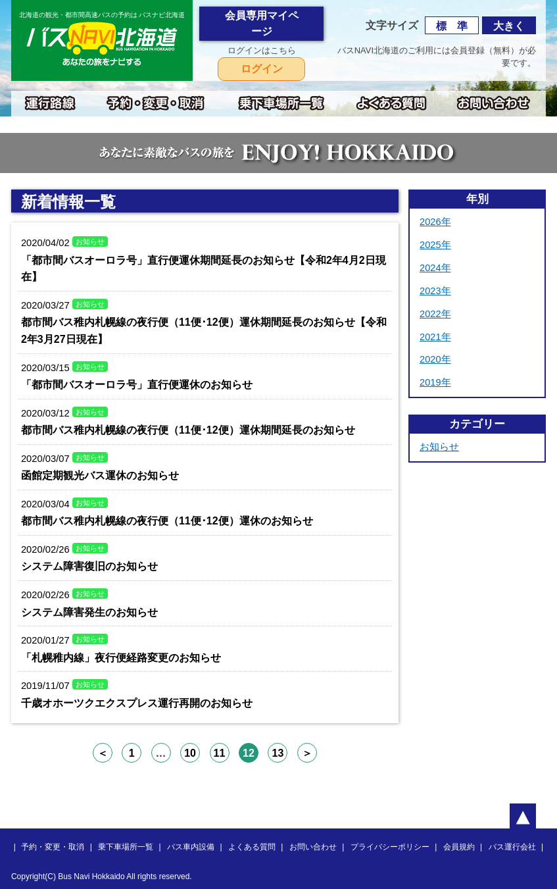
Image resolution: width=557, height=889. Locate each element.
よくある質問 (252, 846)
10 (190, 753)
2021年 (435, 337)
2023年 (435, 291)
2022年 (435, 314)
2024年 (435, 268)
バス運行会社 (512, 846)
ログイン (262, 68)
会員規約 (459, 846)
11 (220, 753)
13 (278, 753)
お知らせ (439, 447)
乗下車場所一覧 (125, 846)
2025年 (435, 245)
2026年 (435, 221)
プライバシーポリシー (390, 846)
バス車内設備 (190, 846)
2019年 (435, 382)
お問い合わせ (313, 846)
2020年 (435, 359)
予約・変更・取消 (52, 846)
